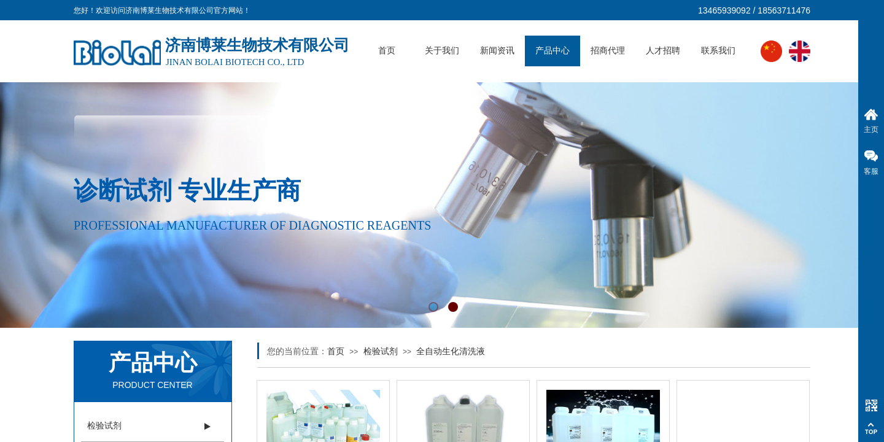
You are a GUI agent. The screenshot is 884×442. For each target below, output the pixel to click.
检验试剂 (380, 351)
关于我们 (442, 50)
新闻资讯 (497, 50)
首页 (386, 50)
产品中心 (552, 50)
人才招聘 (663, 50)
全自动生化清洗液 (450, 351)
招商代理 (608, 50)
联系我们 (718, 50)
